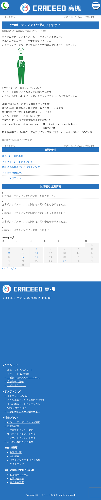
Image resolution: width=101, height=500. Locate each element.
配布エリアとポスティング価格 (23, 422)
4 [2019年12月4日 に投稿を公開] (36, 249)
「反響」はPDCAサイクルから (23, 377)
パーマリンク (26, 140)
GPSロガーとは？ (16, 407)
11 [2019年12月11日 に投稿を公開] (36, 253)
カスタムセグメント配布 (20, 441)
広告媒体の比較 (15, 381)
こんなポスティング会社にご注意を (26, 400)
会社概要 (14, 456)
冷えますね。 (9, 17)
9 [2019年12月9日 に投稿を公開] (9, 253)
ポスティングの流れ (17, 396)
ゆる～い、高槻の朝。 (14, 156)
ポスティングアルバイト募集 (25, 460)
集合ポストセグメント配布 (21, 434)
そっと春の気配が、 (12, 172)
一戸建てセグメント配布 (20, 430)
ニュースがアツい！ (12, 178)
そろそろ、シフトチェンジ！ (17, 161)
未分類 (16, 140)
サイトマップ (17, 464)
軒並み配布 (13, 426)
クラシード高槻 (39, 31)
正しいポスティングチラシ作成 (23, 403)
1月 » (13, 268)
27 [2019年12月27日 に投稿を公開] (64, 261)
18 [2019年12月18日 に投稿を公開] (36, 257)
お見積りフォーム (19, 474)
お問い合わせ (17, 478)
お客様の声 (16, 452)
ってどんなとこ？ (16, 385)
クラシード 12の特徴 (18, 373)
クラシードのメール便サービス (23, 411)
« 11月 (5, 268)
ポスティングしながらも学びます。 (81, 17)
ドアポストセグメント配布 (21, 437)
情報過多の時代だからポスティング (21, 167)
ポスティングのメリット (20, 370)
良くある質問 (17, 482)
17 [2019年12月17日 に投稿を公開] (23, 257)
